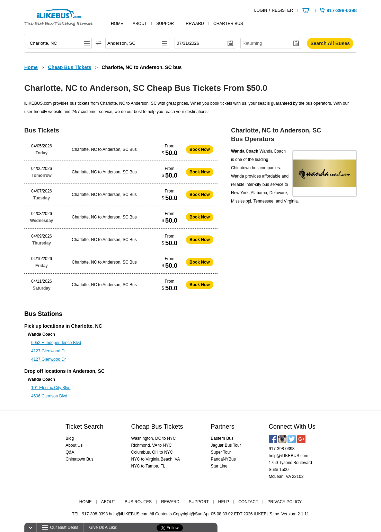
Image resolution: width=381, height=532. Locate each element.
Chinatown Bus (79, 459)
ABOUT (108, 501)
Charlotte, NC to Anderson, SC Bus (104, 149)
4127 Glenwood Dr (48, 351)
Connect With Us (292, 426)
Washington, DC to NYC (153, 438)
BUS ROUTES (138, 501)
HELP (223, 501)
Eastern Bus (222, 438)
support (166, 23)
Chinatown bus (244, 167)
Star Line (219, 466)
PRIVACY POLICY (284, 501)
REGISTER (282, 10)
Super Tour (221, 452)
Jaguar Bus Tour (226, 445)
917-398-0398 (282, 448)
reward (195, 23)
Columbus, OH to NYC (152, 452)
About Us (73, 445)
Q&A (69, 452)
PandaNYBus (223, 459)
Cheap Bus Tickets (157, 426)
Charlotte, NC (86, 326)
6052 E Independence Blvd (56, 342)
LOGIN (260, 10)
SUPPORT (199, 501)
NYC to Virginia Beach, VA (155, 459)
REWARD (170, 501)
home (117, 23)
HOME (85, 501)
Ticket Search (84, 426)
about (140, 23)
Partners (222, 426)
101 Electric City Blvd (50, 387)
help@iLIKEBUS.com (288, 455)
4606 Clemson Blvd (49, 396)
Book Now (199, 149)
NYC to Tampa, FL (148, 466)
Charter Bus (228, 23)
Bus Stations (43, 313)
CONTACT (248, 501)
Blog (69, 438)
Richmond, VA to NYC (151, 445)
